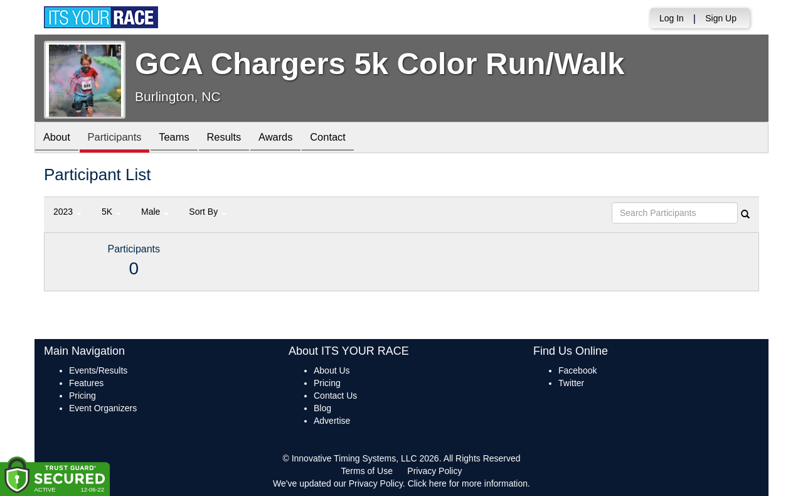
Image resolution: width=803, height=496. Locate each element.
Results (235, 138)
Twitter (571, 383)
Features (86, 383)
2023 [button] (67, 212)
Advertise (332, 421)
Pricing (82, 396)
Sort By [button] (207, 212)
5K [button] (111, 212)
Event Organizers (103, 408)
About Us (332, 370)
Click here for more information (468, 483)
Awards (291, 138)
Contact (347, 138)
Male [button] (155, 212)
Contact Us (335, 396)
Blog (322, 408)
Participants (119, 138)
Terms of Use (367, 471)
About (58, 138)
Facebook (577, 370)
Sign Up (721, 18)
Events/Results (98, 370)
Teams (183, 138)
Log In (671, 18)
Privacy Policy (434, 471)
